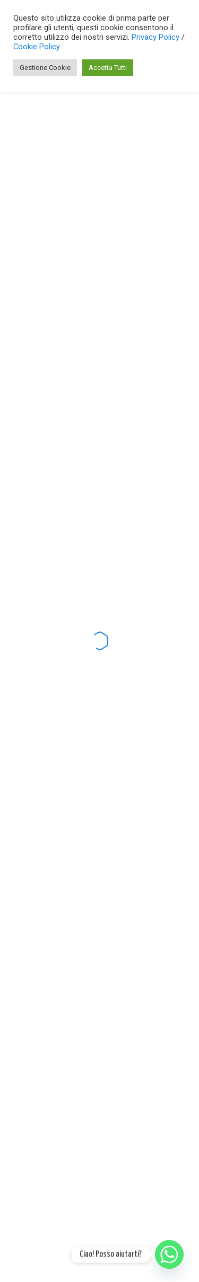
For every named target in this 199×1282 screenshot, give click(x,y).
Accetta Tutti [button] (108, 68)
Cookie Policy (36, 46)
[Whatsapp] (169, 1254)
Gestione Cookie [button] (45, 68)
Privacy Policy (156, 37)
